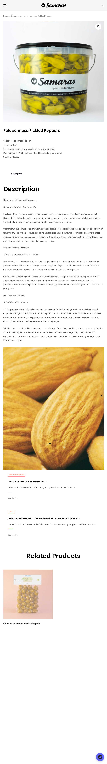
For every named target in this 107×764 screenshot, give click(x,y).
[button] (102, 5)
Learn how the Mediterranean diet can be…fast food (53, 523)
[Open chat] (100, 757)
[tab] (16, 174)
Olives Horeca (17, 16)
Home (5, 16)
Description (16, 173)
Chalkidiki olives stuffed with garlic (21, 623)
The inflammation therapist (53, 486)
